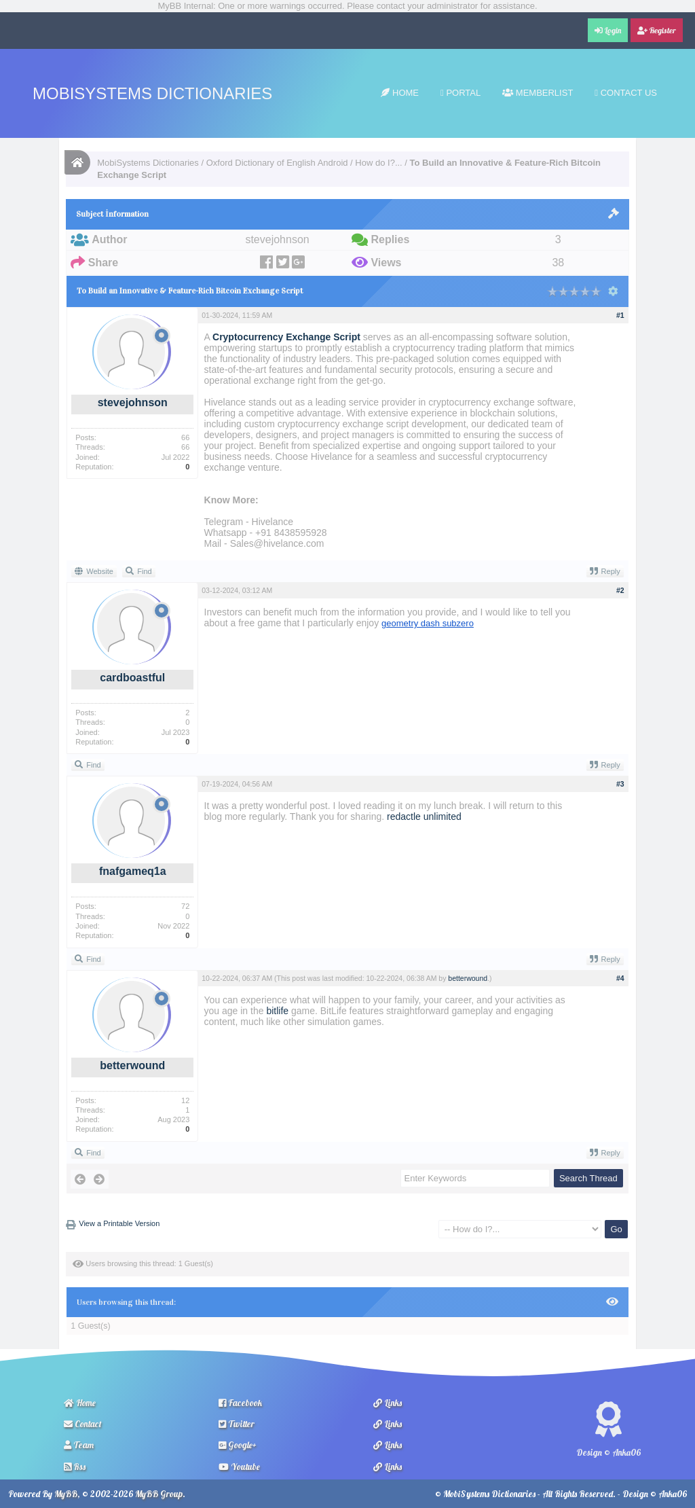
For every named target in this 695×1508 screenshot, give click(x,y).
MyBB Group (159, 1493)
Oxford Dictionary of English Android (277, 163)
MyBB (65, 1493)
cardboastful (132, 677)
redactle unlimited (424, 816)
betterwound (132, 1065)
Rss (75, 1466)
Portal (460, 93)
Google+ (238, 1444)
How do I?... (378, 163)
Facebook (240, 1402)
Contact (83, 1423)
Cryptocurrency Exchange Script (286, 336)
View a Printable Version (119, 1223)
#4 (620, 978)
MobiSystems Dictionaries (152, 93)
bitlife (277, 1010)
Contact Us (626, 93)
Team (79, 1444)
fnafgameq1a (132, 871)
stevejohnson (133, 402)
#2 (620, 590)
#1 (620, 315)
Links (387, 1402)
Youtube (239, 1466)
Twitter (237, 1423)
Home (400, 93)
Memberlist (537, 93)
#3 (620, 784)
